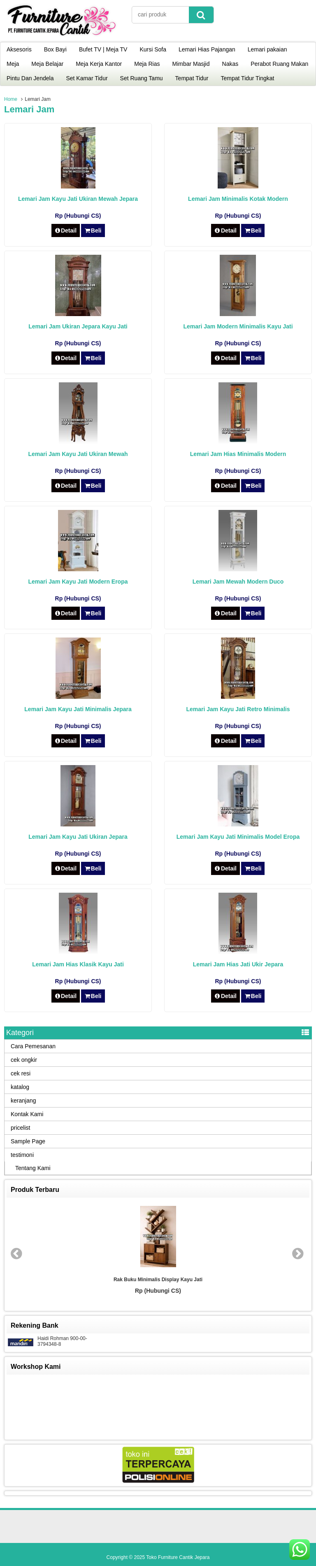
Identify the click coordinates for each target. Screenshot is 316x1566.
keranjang (23, 1100)
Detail (66, 230)
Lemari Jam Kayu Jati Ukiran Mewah (78, 454)
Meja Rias (147, 63)
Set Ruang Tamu (141, 78)
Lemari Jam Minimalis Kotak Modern (238, 198)
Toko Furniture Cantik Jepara (177, 1557)
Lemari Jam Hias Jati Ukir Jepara (238, 964)
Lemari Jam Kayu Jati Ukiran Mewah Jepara (78, 198)
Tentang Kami (33, 1168)
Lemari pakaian (267, 49)
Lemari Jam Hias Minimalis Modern (238, 454)
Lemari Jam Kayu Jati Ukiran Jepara (77, 836)
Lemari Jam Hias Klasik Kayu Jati (78, 964)
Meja (13, 63)
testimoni (22, 1155)
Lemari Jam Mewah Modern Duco (238, 581)
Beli (92, 230)
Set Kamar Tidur (86, 78)
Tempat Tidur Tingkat (247, 78)
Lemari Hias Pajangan (207, 49)
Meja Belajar (47, 63)
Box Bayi (55, 49)
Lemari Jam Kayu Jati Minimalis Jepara (78, 709)
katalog (20, 1087)
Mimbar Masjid (191, 63)
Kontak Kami (27, 1114)
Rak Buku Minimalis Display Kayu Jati (158, 1279)
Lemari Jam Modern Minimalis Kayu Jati (238, 326)
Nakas (230, 63)
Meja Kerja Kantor (99, 63)
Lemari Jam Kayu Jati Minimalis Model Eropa (238, 836)
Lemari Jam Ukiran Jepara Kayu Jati (77, 326)
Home (10, 99)
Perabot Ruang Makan (279, 63)
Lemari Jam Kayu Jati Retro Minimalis (238, 709)
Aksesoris (19, 49)
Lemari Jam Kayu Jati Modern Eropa (78, 581)
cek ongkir (24, 1059)
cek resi (20, 1073)
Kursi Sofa (152, 49)
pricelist (20, 1127)
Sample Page (28, 1141)
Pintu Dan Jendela (30, 78)
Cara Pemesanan (33, 1046)
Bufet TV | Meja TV (103, 49)
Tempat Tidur (192, 78)
